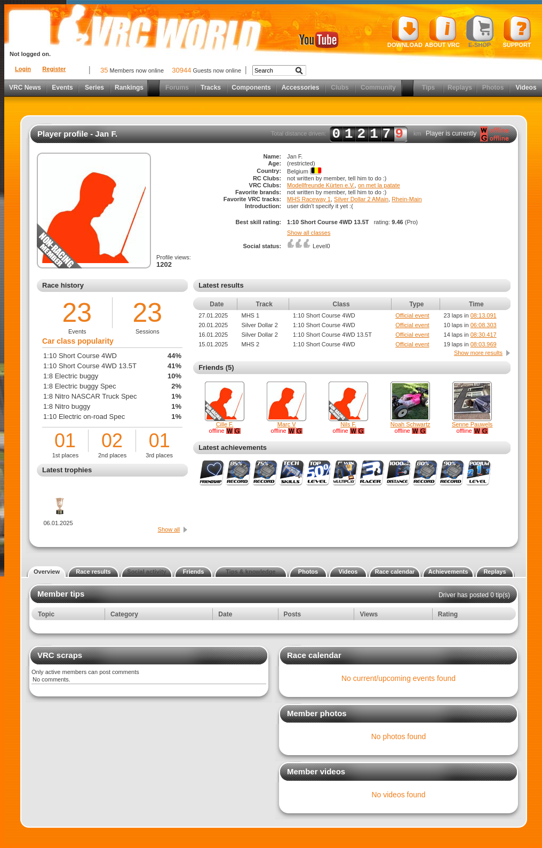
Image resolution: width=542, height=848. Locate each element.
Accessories (301, 87)
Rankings (129, 87)
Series (94, 87)
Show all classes (308, 232)
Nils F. (348, 424)
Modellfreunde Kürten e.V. (321, 185)
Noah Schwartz (410, 424)
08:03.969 (484, 344)
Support (517, 31)
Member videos (316, 771)
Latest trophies (67, 470)
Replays (460, 87)
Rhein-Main (406, 199)
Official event (412, 315)
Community (378, 87)
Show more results (478, 353)
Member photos (317, 713)
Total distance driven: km (346, 134)
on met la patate (379, 185)
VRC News (25, 87)
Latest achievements (232, 447)
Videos (525, 87)
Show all (169, 529)
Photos (493, 87)
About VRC (442, 31)
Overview (47, 571)
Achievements (448, 571)
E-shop (480, 31)
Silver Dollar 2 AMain (361, 199)
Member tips (60, 593)
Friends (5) (216, 367)
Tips (428, 87)
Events (62, 87)
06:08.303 (484, 325)
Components (251, 87)
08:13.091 (484, 315)
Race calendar (395, 571)
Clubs (339, 87)
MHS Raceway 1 (309, 199)
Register (54, 69)
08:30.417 (484, 334)
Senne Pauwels (472, 424)
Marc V (286, 424)
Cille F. (225, 424)
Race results (93, 571)
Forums (177, 87)
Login (23, 69)
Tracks (211, 87)
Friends (193, 571)
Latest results (221, 285)
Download (405, 31)
